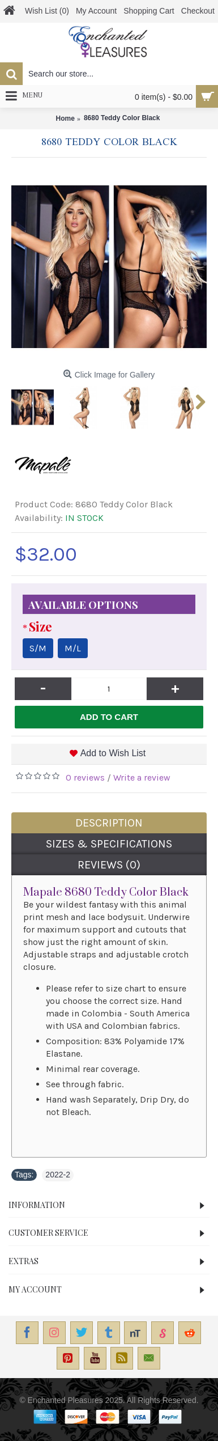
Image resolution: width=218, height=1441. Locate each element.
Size (40, 626)
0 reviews (85, 777)
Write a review (141, 777)
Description (109, 822)
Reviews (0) (109, 864)
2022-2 (57, 1174)
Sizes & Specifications (109, 843)
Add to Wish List (113, 753)
